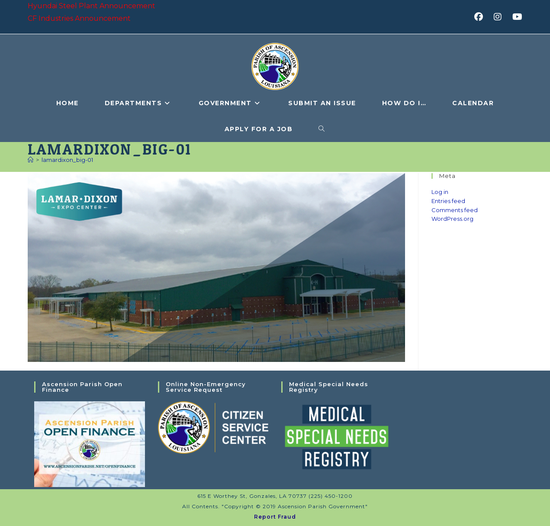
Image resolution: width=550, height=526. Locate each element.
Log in (439, 191)
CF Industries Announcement (79, 18)
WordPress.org (452, 218)
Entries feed (448, 200)
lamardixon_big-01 (67, 159)
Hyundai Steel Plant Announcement (91, 6)
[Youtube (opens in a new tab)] (516, 17)
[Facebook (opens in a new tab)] (481, 17)
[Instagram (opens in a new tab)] (500, 17)
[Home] (30, 159)
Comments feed (454, 210)
